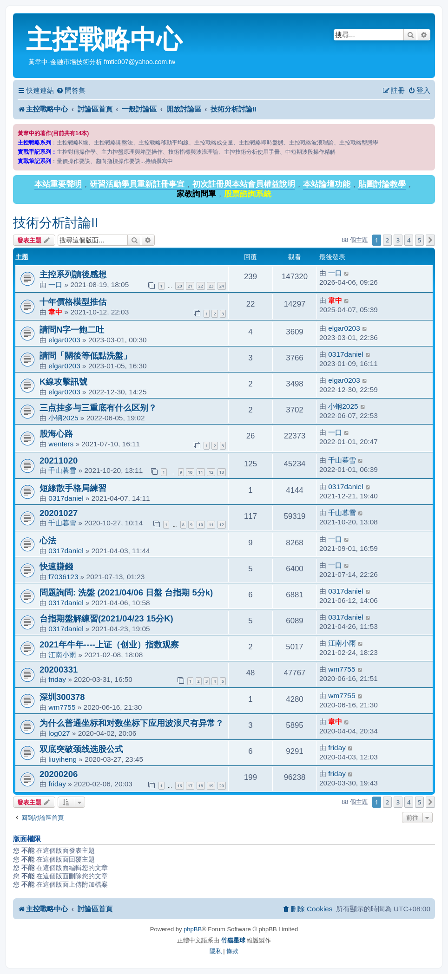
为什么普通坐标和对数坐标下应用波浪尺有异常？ (132, 723)
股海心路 (56, 433)
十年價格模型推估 (73, 302)
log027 (59, 733)
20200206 (59, 774)
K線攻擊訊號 (63, 381)
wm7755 (341, 669)
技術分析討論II (56, 223)
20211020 (59, 460)
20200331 (59, 669)
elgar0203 (64, 340)
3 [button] (398, 240)
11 (200, 472)
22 (200, 286)
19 (211, 786)
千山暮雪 (62, 470)
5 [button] (419, 240)
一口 (55, 284)
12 (211, 472)
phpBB (193, 929)
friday (57, 679)
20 (179, 286)
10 (190, 472)
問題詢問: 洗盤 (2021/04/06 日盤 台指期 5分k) (126, 592)
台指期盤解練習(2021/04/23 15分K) (106, 618)
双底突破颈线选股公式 (81, 749)
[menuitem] (71, 90)
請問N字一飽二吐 (72, 329)
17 (190, 786)
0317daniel (345, 354)
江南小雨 (62, 655)
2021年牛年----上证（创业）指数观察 (109, 644)
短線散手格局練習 (73, 488)
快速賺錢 (56, 566)
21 (190, 286)
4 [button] (408, 240)
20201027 (59, 513)
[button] (430, 240)
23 (211, 286)
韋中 (55, 312)
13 (221, 472)
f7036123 (63, 577)
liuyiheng (62, 759)
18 (200, 786)
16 (179, 786)
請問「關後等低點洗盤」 (86, 355)
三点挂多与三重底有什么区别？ (98, 407)
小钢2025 (63, 418)
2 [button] (387, 240)
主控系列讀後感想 (73, 274)
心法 (48, 540)
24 (221, 286)
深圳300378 (62, 697)
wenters (60, 444)
